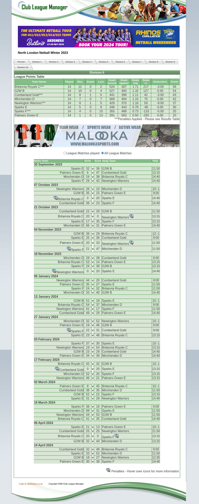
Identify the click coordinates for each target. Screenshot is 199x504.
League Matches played (83, 153)
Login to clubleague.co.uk (31, 484)
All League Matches (118, 153)
